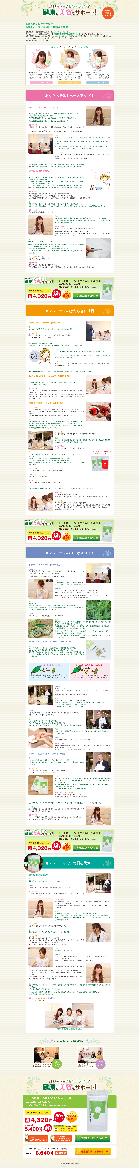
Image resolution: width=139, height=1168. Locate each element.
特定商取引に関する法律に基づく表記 (74, 1163)
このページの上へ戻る (136, 1165)
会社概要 (63, 1163)
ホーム (58, 1163)
